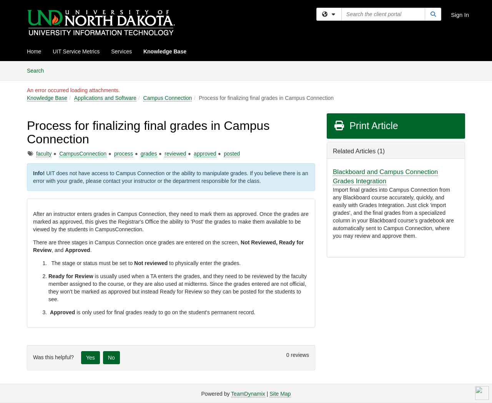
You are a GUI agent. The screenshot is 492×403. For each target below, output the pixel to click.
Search (38, 70)
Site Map (280, 394)
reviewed (175, 154)
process (123, 154)
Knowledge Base (164, 51)
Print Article (365, 125)
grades (149, 154)
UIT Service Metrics (76, 51)
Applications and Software (105, 98)
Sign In (460, 15)
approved (205, 154)
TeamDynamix (248, 394)
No (111, 358)
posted (232, 154)
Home (34, 51)
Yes (90, 358)
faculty (44, 154)
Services (121, 51)
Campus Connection (167, 98)
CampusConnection (82, 154)
